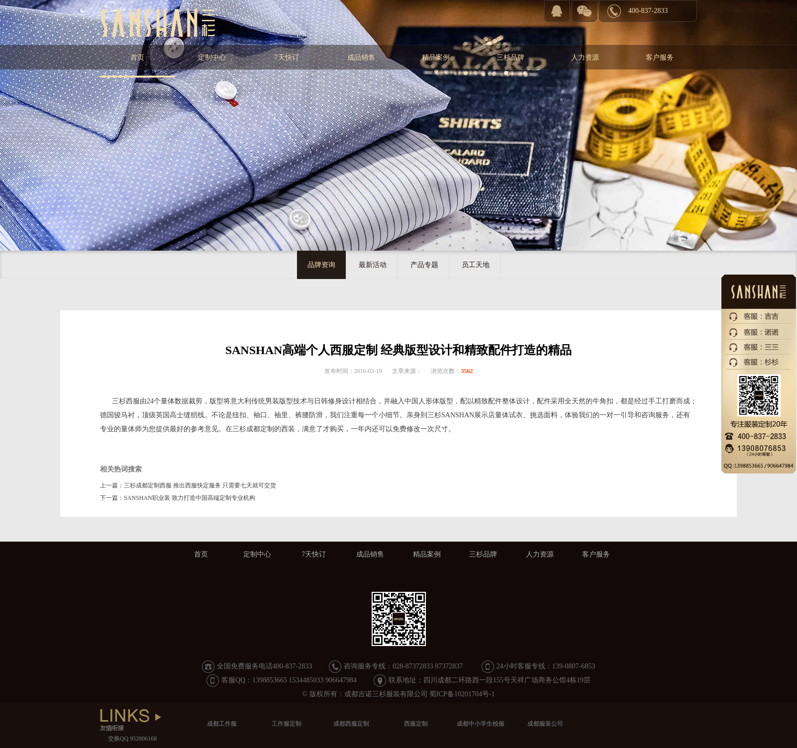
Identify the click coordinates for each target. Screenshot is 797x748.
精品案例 (436, 57)
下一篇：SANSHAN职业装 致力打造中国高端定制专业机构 (177, 497)
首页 (137, 57)
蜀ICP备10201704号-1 (462, 694)
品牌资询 (321, 265)
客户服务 (660, 57)
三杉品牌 (510, 57)
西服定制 (416, 723)
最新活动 (373, 265)
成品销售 (361, 57)
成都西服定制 (351, 723)
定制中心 (212, 57)
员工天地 (476, 265)
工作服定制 (286, 723)
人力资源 (585, 57)
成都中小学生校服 (480, 723)
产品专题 (424, 265)
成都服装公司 (545, 723)
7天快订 (287, 57)
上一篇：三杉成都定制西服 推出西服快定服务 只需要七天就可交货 (188, 485)
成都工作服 (222, 723)
